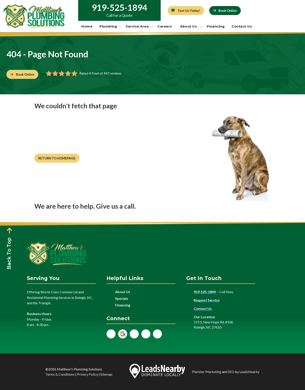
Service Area (139, 26)
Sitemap (106, 374)
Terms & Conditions (60, 374)
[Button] (186, 10)
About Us (191, 26)
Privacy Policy (87, 374)
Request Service (207, 300)
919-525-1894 (119, 7)
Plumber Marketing (206, 372)
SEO (231, 372)
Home (86, 26)
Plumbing (110, 26)
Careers (165, 26)
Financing (216, 26)
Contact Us (242, 26)
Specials (121, 298)
